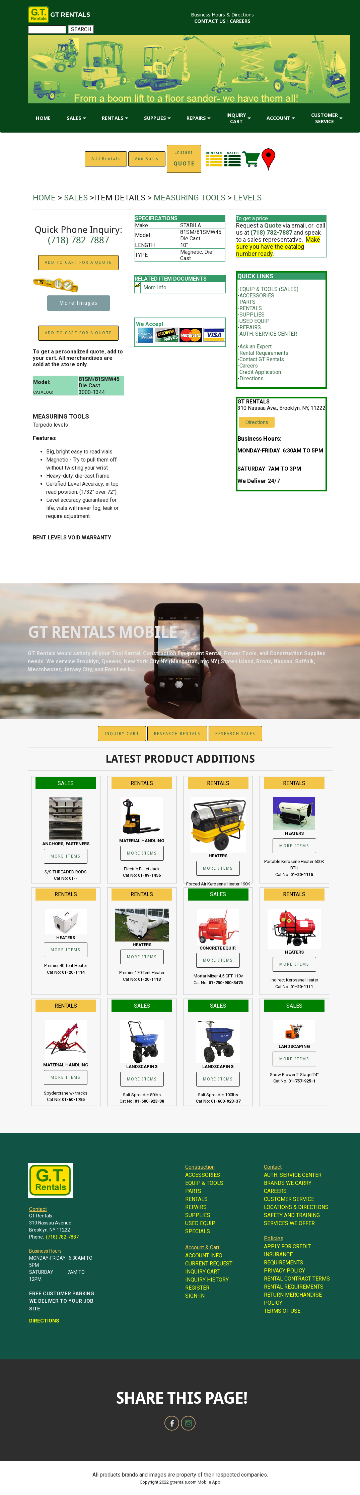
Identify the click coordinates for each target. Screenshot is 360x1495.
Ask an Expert (255, 346)
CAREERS (240, 21)
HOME (43, 118)
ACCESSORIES (256, 295)
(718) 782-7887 (78, 240)
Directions (251, 378)
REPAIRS (196, 118)
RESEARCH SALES (235, 733)
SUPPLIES (155, 118)
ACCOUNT (278, 118)
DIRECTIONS (44, 1321)
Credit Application (260, 372)
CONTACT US (210, 21)
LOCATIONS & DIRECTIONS (296, 1207)
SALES (74, 118)
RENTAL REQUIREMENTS (293, 1287)
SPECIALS (197, 1231)
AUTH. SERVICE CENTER (268, 334)
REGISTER (197, 1288)
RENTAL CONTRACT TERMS (297, 1278)
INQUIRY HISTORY (207, 1279)
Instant (184, 158)
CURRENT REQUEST (208, 1263)
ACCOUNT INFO (203, 1255)
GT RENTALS (70, 14)
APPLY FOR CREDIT (287, 1246)
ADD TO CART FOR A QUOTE (78, 262)
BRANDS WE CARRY (287, 1183)
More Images (78, 303)
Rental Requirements (263, 353)
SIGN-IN (195, 1296)
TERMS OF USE (282, 1311)
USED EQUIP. (254, 321)
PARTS (247, 302)
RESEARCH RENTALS (177, 733)
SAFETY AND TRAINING (292, 1215)
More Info (154, 287)
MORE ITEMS (66, 856)
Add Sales (147, 158)
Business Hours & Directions (222, 14)
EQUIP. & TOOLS (204, 1183)
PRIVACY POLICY (284, 1270)
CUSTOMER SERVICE (324, 118)
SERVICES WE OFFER (289, 1223)
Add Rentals (105, 158)
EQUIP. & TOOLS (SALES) (268, 289)
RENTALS (113, 118)
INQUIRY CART (236, 118)
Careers (248, 366)
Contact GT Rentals (261, 359)
